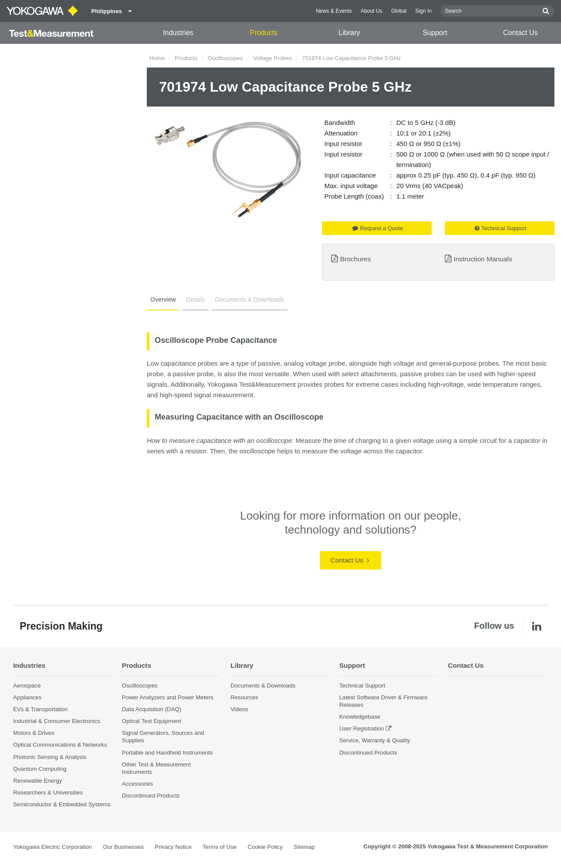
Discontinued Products (151, 795)
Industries (178, 32)
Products (263, 32)
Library (349, 32)
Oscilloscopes (225, 58)
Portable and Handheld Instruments (167, 752)
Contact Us (520, 32)
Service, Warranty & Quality (374, 740)
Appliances (27, 697)
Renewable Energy (37, 780)
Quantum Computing (40, 769)
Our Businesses (123, 847)
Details (195, 299)
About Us (372, 11)
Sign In (423, 11)
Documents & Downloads (249, 299)
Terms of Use (219, 847)
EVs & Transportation (40, 709)
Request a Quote (377, 228)
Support (435, 32)
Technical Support (500, 228)
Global (398, 11)
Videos (239, 709)
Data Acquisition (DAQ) (151, 709)
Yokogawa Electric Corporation (52, 847)
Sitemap (304, 847)
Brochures (355, 259)
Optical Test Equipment (151, 721)
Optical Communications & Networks (60, 744)
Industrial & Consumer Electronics (56, 721)
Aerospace (27, 685)
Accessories (137, 783)
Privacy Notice (173, 847)
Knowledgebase (359, 716)
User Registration (361, 728)
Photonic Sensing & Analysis (49, 757)
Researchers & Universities (48, 792)
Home (157, 58)
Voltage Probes (272, 58)
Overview (163, 299)
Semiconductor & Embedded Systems (61, 804)
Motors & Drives (33, 733)
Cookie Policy (265, 847)
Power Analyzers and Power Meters (167, 697)
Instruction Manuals (483, 259)
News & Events (334, 11)
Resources (244, 697)
